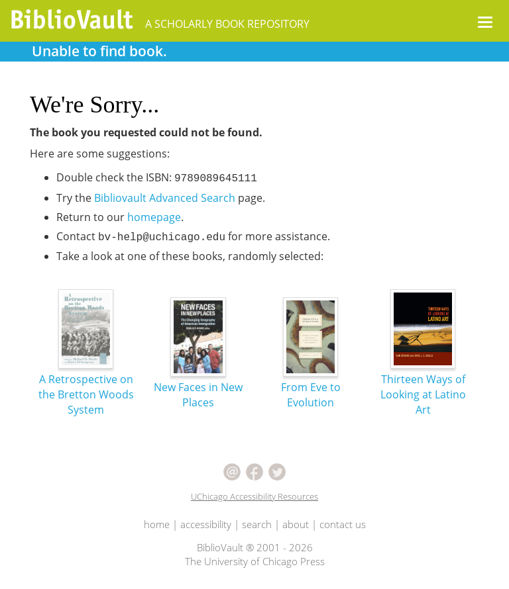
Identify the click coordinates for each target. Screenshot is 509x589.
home (157, 524)
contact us (342, 524)
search (257, 524)
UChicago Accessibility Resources (254, 496)
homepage (154, 217)
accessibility (205, 524)
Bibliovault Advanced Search (164, 198)
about (295, 524)
